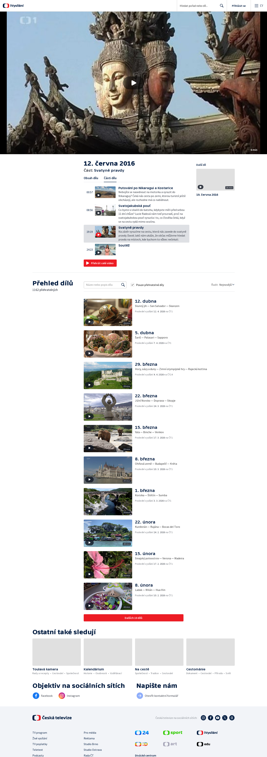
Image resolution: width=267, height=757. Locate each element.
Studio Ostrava (93, 749)
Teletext (37, 749)
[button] (133, 83)
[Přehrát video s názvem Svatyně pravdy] (133, 82)
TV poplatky (39, 744)
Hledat (221, 7)
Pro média (90, 732)
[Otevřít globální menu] (259, 5)
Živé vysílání (39, 738)
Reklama (89, 738)
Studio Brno (91, 744)
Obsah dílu (91, 178)
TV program (39, 732)
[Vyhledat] (123, 285)
